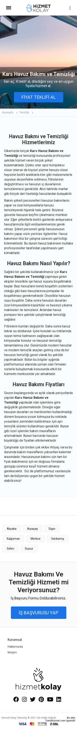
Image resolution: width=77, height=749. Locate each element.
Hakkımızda (15, 646)
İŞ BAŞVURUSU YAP (38, 612)
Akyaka (11, 528)
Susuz (29, 548)
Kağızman (13, 538)
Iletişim (12, 652)
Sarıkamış (57, 538)
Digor (52, 528)
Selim (10, 548)
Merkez (35, 538)
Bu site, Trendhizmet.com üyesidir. (60, 719)
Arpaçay (32, 528)
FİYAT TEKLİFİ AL (38, 97)
